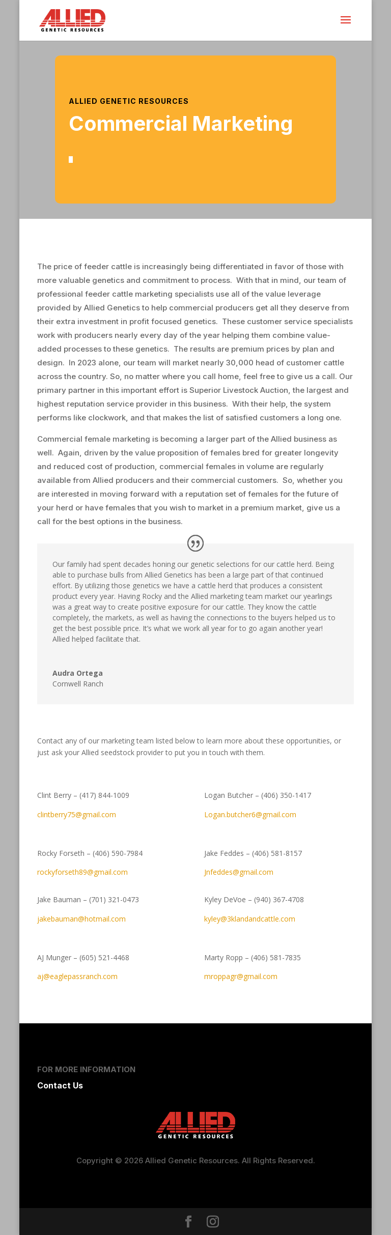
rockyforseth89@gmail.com (82, 872)
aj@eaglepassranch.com (77, 976)
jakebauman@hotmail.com (81, 919)
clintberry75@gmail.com (76, 814)
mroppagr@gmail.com (240, 976)
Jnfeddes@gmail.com (238, 872)
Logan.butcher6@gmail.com (250, 814)
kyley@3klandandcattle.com (249, 919)
